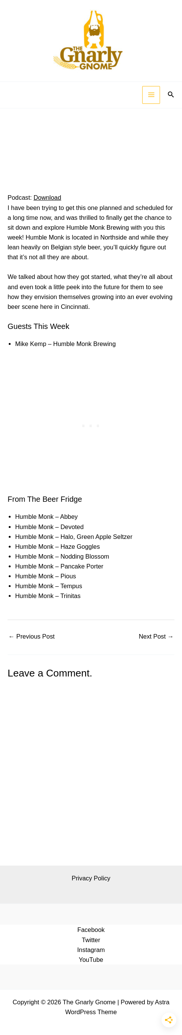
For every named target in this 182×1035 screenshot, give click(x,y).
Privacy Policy (91, 878)
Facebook (91, 929)
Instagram (91, 949)
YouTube (91, 959)
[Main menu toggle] (151, 95)
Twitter (91, 939)
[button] (171, 95)
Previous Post (31, 636)
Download (47, 197)
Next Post (156, 636)
